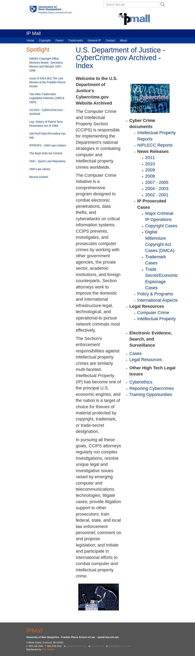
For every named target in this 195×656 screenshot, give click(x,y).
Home (30, 40)
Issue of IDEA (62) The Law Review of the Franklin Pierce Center (47, 82)
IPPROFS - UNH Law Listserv (47, 145)
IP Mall (33, 33)
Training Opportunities (150, 394)
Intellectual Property (156, 318)
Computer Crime (153, 312)
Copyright (45, 40)
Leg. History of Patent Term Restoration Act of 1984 (46, 123)
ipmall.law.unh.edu (76, 646)
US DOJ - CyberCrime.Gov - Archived (46, 111)
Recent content (38, 177)
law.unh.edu (97, 646)
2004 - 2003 (156, 188)
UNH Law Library (39, 169)
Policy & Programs (155, 293)
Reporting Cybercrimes (151, 388)
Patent (59, 40)
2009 (150, 170)
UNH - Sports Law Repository (47, 161)
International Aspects (157, 300)
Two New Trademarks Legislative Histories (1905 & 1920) (46, 98)
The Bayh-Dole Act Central (45, 153)
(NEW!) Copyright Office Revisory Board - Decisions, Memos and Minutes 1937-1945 (46, 64)
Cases (135, 353)
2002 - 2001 (156, 194)
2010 (150, 163)
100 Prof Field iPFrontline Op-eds (47, 135)
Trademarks (75, 40)
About (123, 40)
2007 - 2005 (156, 182)
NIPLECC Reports (155, 145)
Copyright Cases (161, 225)
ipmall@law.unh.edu (119, 646)
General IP (94, 40)
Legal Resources (145, 359)
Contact (110, 40)
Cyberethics (140, 382)
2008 (150, 176)
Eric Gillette (48, 649)
